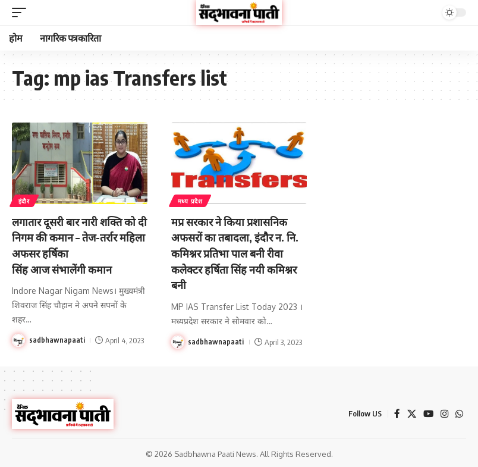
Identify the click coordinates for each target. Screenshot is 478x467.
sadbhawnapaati (57, 338)
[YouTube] (427, 412)
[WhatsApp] (459, 412)
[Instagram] (443, 412)
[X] (409, 412)
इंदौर (24, 200)
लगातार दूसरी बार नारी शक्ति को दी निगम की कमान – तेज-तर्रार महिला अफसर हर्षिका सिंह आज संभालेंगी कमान (79, 244)
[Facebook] (395, 412)
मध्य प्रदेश (190, 200)
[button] (22, 12)
